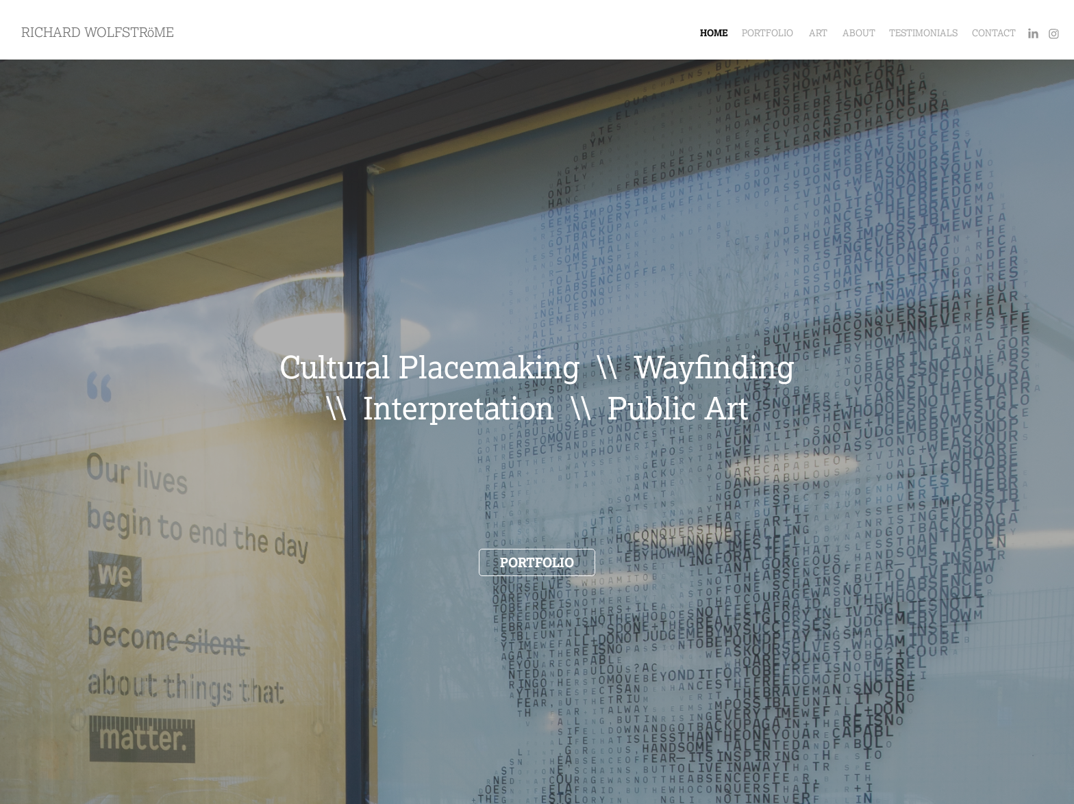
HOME (714, 33)
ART (818, 33)
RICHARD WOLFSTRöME (97, 32)
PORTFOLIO (767, 33)
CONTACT (994, 33)
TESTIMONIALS (923, 33)
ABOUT (858, 33)
